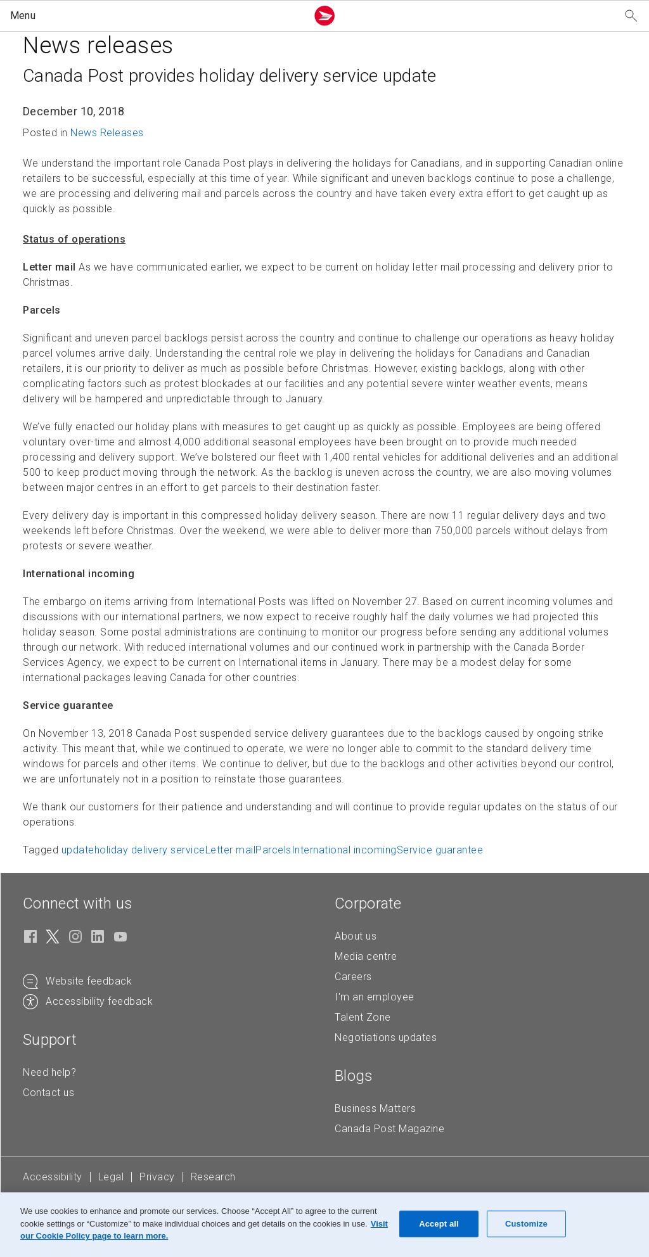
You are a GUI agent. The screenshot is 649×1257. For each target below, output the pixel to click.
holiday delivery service (149, 850)
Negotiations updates (386, 1037)
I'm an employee (374, 997)
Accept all (439, 1223)
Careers (353, 977)
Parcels (273, 850)
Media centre (366, 956)
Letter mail (230, 850)
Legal (111, 1177)
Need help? (49, 1072)
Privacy (157, 1177)
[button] (156, 16)
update (77, 850)
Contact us (48, 1093)
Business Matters (375, 1108)
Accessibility (52, 1177)
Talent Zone (363, 1017)
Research (213, 1177)
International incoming (344, 850)
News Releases (107, 133)
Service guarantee (440, 850)
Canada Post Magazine (389, 1129)
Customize (526, 1223)
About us (355, 936)
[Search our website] (631, 16)
